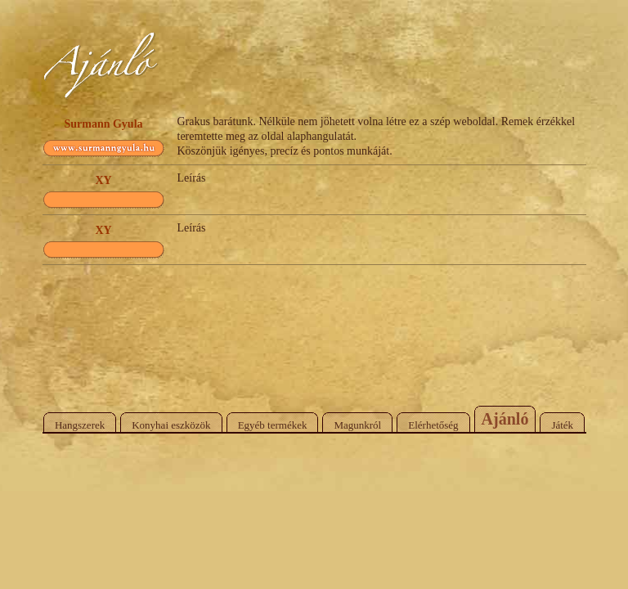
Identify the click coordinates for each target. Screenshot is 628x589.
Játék (562, 425)
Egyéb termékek (272, 425)
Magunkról (357, 425)
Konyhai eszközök (171, 425)
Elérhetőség (433, 425)
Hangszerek (80, 425)
